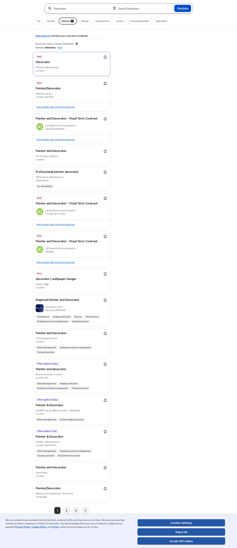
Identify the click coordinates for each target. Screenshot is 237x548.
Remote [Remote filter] (50, 21)
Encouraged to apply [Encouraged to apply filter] (140, 21)
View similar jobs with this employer (55, 106)
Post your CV (43, 35)
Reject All (181, 532)
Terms (55, 526)
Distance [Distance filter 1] (68, 21)
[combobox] (78, 8)
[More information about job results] (77, 44)
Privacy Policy (22, 526)
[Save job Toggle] (105, 57)
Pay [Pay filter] (38, 21)
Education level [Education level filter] (102, 21)
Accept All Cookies (181, 541)
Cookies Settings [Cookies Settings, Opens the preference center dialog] (181, 522)
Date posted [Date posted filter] (161, 21)
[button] (43, 62)
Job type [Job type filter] (85, 21)
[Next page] (85, 510)
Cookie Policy (38, 526)
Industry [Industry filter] (120, 21)
